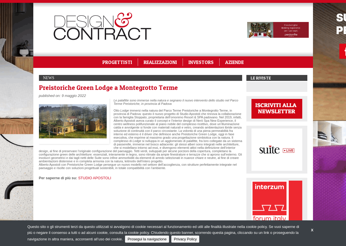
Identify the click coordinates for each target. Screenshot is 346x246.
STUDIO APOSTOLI (94, 178)
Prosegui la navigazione (147, 239)
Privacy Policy (185, 239)
